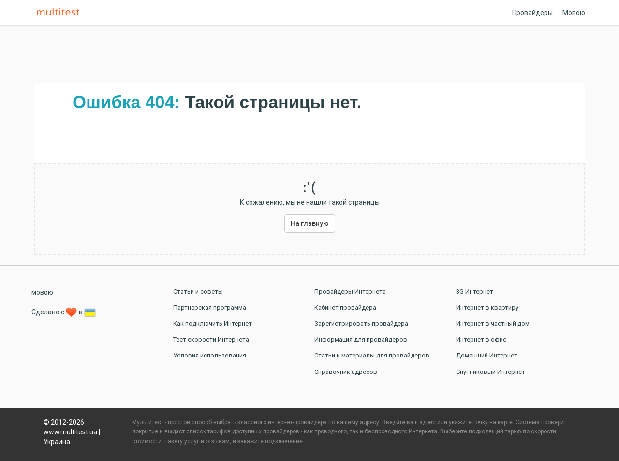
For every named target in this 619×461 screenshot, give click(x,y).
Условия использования (209, 355)
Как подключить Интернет (212, 323)
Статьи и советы (198, 291)
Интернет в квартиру (487, 307)
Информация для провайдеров (360, 339)
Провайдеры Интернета (350, 291)
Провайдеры (532, 12)
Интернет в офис (481, 339)
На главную (310, 223)
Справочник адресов (345, 371)
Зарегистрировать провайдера (361, 323)
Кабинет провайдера (345, 307)
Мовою (573, 12)
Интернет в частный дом (493, 323)
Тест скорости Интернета (211, 339)
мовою (42, 292)
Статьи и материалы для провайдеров (371, 355)
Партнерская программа (209, 307)
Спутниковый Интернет (490, 371)
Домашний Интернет (486, 355)
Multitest (60, 12)
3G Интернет (474, 291)
